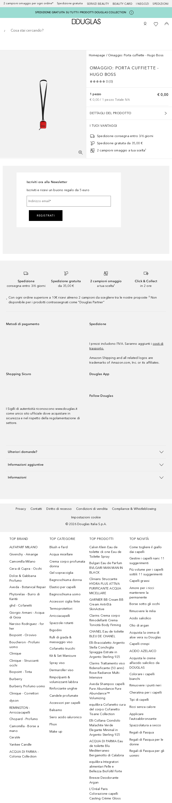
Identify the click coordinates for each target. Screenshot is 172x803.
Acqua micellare (61, 554)
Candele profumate (63, 696)
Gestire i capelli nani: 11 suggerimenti (147, 560)
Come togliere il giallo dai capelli (145, 549)
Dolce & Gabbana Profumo (22, 578)
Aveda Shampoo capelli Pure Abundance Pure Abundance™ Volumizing (107, 691)
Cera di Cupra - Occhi (25, 569)
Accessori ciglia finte (64, 601)
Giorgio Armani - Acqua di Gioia (26, 615)
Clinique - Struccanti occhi (24, 663)
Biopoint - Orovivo (23, 635)
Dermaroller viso (61, 670)
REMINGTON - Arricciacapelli (19, 710)
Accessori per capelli (64, 703)
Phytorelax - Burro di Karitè (24, 596)
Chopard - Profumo (23, 719)
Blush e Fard (58, 547)
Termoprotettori (61, 609)
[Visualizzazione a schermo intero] (80, 152)
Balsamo (55, 710)
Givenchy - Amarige (23, 554)
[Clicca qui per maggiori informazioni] (131, 12)
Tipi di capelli (139, 700)
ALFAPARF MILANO (23, 547)
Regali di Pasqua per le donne (146, 742)
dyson (14, 701)
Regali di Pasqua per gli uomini (146, 753)
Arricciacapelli (59, 616)
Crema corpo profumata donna (67, 564)
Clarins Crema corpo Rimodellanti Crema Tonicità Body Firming (105, 620)
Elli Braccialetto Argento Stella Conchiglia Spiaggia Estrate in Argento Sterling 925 (107, 650)
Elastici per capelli (62, 587)
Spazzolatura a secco (145, 725)
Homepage (97, 55)
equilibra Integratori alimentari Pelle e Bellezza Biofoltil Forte (105, 766)
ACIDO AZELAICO (143, 651)
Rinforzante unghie (63, 688)
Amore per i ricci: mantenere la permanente (142, 592)
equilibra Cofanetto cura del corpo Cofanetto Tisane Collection (107, 709)
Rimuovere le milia (142, 611)
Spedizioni (160, 3)
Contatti (36, 509)
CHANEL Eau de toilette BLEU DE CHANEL (106, 634)
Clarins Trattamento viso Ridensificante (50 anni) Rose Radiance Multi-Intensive (107, 670)
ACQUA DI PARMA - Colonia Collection (24, 754)
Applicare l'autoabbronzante (143, 716)
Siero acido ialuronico (65, 717)
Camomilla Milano (22, 561)
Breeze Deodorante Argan (103, 780)
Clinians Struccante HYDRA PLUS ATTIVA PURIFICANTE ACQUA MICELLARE (105, 586)
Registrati (46, 215)
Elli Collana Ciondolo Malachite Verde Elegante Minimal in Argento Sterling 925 (104, 728)
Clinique (15, 653)
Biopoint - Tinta (20, 672)
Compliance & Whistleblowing (134, 509)
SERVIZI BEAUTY (98, 3)
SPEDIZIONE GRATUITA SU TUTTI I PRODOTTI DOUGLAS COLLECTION (80, 12)
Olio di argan (139, 625)
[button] (86, 451)
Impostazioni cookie (86, 517)
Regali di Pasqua (141, 732)
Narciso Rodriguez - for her (26, 626)
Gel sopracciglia (61, 573)
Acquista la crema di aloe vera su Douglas (145, 635)
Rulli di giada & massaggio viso (61, 639)
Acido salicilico (140, 618)
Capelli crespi (139, 644)
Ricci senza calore (142, 707)
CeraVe (14, 737)
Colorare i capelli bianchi (142, 676)
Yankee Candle (20, 744)
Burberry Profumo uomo (27, 686)
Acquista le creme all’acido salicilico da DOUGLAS (144, 663)
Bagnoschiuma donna (65, 580)
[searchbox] (86, 30)
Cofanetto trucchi (62, 648)
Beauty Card (123, 3)
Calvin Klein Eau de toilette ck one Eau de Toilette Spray (105, 552)
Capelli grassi (139, 581)
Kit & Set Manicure (62, 656)
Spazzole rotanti (61, 623)
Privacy (21, 509)
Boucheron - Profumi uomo (24, 644)
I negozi (142, 3)
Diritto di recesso (59, 509)
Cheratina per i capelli (145, 692)
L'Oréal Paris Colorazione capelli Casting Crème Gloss (105, 793)
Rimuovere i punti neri (145, 685)
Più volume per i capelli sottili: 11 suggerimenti (146, 572)
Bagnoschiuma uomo (65, 594)
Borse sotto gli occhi (144, 604)
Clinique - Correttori (24, 693)
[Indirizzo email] (69, 201)
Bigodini (55, 630)
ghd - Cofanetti (20, 605)
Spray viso (57, 663)
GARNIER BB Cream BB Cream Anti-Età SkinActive (106, 604)
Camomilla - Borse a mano (24, 728)
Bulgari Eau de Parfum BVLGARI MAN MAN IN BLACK (106, 567)
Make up (55, 731)
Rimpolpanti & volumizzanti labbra (63, 679)
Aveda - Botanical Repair (27, 587)
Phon (53, 724)
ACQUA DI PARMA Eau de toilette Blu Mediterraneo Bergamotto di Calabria (106, 748)
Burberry (15, 679)
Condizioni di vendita (92, 509)
